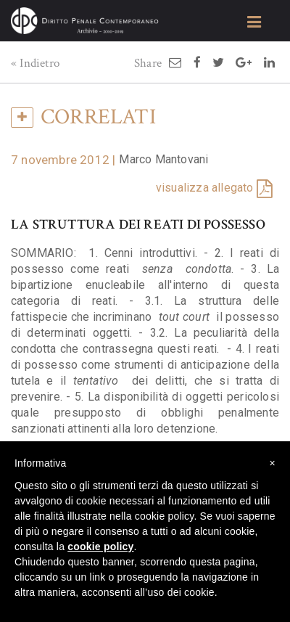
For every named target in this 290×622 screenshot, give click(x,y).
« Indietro (35, 63)
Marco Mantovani (163, 159)
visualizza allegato (205, 188)
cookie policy (100, 546)
